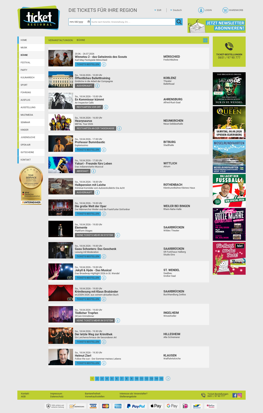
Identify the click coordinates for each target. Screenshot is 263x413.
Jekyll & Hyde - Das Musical (93, 270)
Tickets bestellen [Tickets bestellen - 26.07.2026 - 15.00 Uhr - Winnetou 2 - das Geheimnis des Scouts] (88, 64)
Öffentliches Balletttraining (92, 78)
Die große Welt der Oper (90, 206)
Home (24, 40)
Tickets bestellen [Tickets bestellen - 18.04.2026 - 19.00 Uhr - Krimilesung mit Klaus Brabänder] (88, 299)
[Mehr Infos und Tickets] (60, 58)
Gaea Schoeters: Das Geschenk (95, 249)
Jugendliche (28, 137)
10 (136, 378)
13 (151, 378)
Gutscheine (27, 152)
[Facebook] (234, 396)
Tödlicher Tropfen (86, 313)
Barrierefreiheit (92, 393)
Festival (25, 62)
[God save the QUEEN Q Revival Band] (229, 122)
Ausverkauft (84, 85)
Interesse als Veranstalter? (133, 393)
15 (161, 378)
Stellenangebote (128, 396)
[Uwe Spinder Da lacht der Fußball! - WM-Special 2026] (229, 190)
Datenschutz (56, 396)
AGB (23, 396)
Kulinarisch (28, 77)
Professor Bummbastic (90, 142)
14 (156, 378)
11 (141, 378)
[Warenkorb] (233, 11)
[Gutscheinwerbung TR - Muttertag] (229, 258)
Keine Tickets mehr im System (95, 235)
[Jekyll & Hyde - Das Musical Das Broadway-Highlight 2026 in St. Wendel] (229, 88)
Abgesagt (83, 171)
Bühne (24, 55)
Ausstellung (28, 107)
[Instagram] (239, 396)
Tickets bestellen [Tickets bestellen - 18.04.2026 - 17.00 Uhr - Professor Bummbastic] (88, 149)
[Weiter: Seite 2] (168, 380)
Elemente (81, 227)
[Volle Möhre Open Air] (229, 224)
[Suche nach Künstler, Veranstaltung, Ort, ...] (133, 21)
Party (24, 70)
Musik (24, 47)
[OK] (179, 21)
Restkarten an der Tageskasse (95, 128)
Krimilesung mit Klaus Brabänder (96, 291)
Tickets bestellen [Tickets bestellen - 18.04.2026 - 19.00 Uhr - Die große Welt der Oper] (88, 213)
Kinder (24, 130)
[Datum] (79, 21)
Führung (26, 92)
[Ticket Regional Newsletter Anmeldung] (217, 25)
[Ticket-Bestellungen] (229, 54)
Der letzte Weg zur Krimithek (94, 334)
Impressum (56, 393)
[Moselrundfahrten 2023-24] (229, 156)
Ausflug (25, 100)
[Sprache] (178, 10)
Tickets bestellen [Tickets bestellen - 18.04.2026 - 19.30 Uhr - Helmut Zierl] (88, 363)
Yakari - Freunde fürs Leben (93, 163)
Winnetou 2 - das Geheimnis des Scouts (101, 57)
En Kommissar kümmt (89, 99)
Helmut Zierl (83, 355)
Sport (24, 85)
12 (146, 378)
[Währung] (162, 10)
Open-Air (25, 145)
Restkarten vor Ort (89, 107)
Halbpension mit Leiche (90, 185)
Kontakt (26, 160)
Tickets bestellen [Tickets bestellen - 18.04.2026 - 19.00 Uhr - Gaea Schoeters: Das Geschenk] (88, 256)
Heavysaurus (83, 121)
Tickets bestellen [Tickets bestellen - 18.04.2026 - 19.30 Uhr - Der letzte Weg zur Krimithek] (88, 341)
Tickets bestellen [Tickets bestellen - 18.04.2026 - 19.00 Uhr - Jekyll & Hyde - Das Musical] (88, 277)
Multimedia (27, 115)
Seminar (25, 122)
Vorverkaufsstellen (94, 396)
